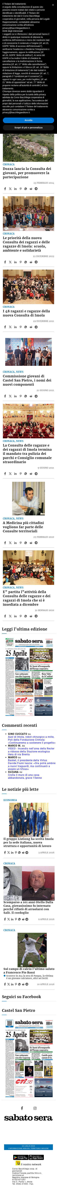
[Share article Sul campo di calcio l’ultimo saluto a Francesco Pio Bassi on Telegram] (27, 984)
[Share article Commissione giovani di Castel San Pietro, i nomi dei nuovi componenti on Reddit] (31, 396)
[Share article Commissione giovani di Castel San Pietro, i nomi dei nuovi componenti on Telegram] (36, 396)
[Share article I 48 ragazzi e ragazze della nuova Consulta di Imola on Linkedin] (16, 326)
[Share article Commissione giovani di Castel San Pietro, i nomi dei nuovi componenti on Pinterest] (21, 396)
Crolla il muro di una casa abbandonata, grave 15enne (25, 776)
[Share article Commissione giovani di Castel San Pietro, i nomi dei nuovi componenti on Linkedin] (16, 396)
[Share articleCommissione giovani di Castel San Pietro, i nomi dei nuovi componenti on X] (10, 396)
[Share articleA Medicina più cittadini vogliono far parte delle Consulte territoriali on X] (10, 542)
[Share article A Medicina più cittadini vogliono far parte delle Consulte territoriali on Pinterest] (21, 542)
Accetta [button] (28, 120)
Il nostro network (28, 1164)
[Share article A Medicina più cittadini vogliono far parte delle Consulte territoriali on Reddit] (31, 542)
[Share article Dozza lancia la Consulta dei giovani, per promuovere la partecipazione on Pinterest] (21, 188)
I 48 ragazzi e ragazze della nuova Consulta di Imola (26, 313)
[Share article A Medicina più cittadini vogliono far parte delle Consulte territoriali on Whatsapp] (26, 542)
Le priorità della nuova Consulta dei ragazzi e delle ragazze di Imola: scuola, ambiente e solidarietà (26, 244)
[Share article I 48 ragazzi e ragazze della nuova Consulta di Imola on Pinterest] (21, 326)
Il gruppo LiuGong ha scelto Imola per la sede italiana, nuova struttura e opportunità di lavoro (28, 842)
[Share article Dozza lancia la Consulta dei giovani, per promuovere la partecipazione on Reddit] (31, 188)
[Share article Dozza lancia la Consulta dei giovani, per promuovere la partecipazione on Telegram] (36, 188)
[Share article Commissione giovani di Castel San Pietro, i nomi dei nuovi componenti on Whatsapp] (26, 396)
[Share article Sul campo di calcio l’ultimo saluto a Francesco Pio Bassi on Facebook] (5, 984)
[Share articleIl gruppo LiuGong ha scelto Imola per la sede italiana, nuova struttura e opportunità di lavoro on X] (9, 852)
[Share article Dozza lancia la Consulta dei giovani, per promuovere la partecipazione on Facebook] (5, 188)
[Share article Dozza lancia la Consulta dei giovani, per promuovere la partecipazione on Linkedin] (16, 188)
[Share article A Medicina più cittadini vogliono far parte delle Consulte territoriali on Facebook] (5, 542)
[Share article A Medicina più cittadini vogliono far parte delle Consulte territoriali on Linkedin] (16, 542)
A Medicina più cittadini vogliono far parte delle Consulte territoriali (23, 527)
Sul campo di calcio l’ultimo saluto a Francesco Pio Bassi (29, 970)
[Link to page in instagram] (35, 1108)
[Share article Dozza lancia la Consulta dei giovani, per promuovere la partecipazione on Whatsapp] (26, 188)
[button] (53, 4)
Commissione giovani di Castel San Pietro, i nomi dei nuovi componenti (27, 380)
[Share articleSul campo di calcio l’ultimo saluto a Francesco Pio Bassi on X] (9, 984)
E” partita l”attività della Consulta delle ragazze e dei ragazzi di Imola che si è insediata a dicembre (26, 598)
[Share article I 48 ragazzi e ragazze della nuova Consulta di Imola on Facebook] (5, 326)
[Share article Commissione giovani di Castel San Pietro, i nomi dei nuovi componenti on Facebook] (5, 396)
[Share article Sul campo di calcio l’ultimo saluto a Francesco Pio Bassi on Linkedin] (12, 984)
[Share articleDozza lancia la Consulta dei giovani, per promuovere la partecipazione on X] (10, 188)
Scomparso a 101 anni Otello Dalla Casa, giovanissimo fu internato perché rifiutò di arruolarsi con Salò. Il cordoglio (28, 908)
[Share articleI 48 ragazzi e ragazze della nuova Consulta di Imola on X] (10, 326)
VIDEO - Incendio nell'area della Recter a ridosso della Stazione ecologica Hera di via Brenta (31, 751)
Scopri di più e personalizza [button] (28, 127)
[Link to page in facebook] (22, 1108)
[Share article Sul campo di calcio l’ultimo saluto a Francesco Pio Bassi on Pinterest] (16, 984)
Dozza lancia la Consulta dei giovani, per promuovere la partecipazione (27, 173)
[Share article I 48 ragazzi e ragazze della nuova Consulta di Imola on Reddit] (31, 326)
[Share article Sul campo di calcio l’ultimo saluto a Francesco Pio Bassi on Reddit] (23, 984)
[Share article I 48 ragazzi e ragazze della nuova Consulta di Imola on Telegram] (36, 326)
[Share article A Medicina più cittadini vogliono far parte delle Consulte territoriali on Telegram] (36, 542)
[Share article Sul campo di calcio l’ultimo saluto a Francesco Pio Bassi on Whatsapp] (20, 984)
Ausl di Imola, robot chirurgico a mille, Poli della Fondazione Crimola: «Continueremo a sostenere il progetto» (32, 739)
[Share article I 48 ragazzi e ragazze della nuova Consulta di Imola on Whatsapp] (26, 326)
